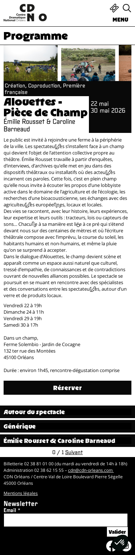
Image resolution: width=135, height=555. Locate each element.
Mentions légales (21, 493)
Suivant (74, 452)
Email (10, 510)
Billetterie (114, 8)
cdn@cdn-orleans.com (91, 470)
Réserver (67, 387)
